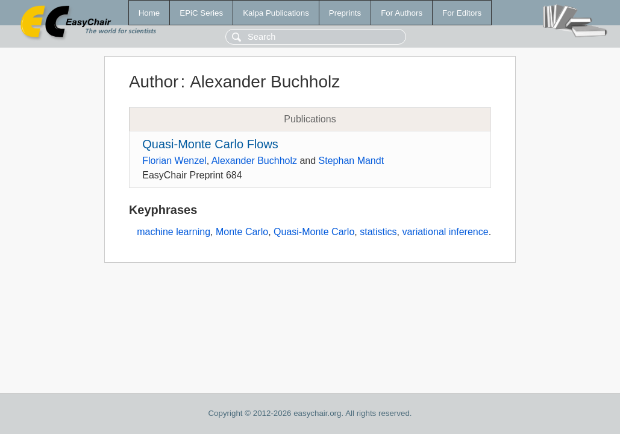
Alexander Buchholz (254, 161)
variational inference (445, 232)
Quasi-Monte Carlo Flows (210, 144)
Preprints (345, 12)
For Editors (461, 12)
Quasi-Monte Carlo (314, 232)
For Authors (401, 12)
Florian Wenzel (174, 161)
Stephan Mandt (351, 161)
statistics (378, 232)
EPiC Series (201, 12)
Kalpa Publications (276, 12)
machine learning (173, 232)
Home (149, 12)
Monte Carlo (242, 232)
